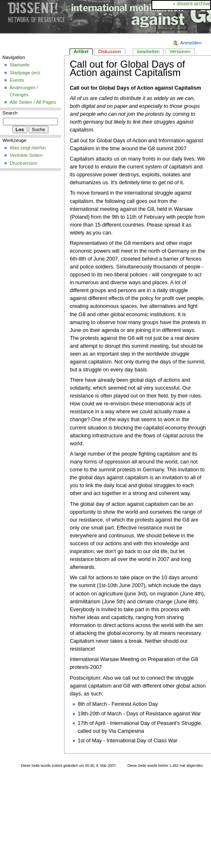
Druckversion (23, 163)
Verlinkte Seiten (26, 155)
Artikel (81, 51)
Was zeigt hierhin (28, 147)
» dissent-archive (191, 4)
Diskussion (109, 51)
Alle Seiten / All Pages (33, 102)
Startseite (19, 64)
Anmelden (191, 42)
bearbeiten (148, 51)
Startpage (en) (25, 72)
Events (17, 80)
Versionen (179, 51)
